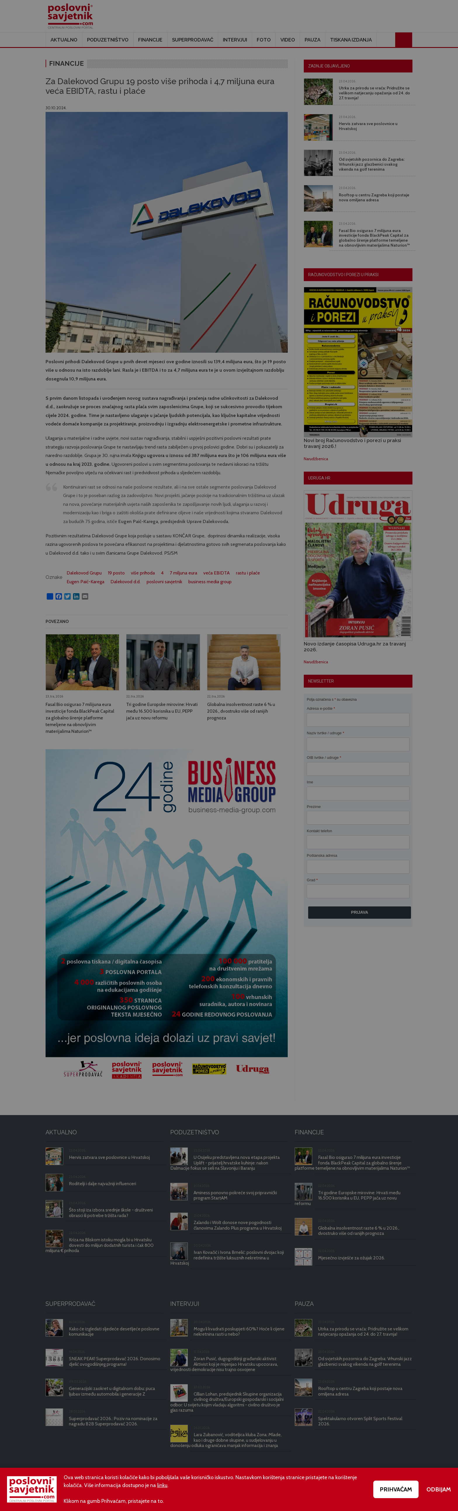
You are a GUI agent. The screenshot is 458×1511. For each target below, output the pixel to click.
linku (162, 1485)
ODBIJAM (438, 1489)
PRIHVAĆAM (396, 1489)
